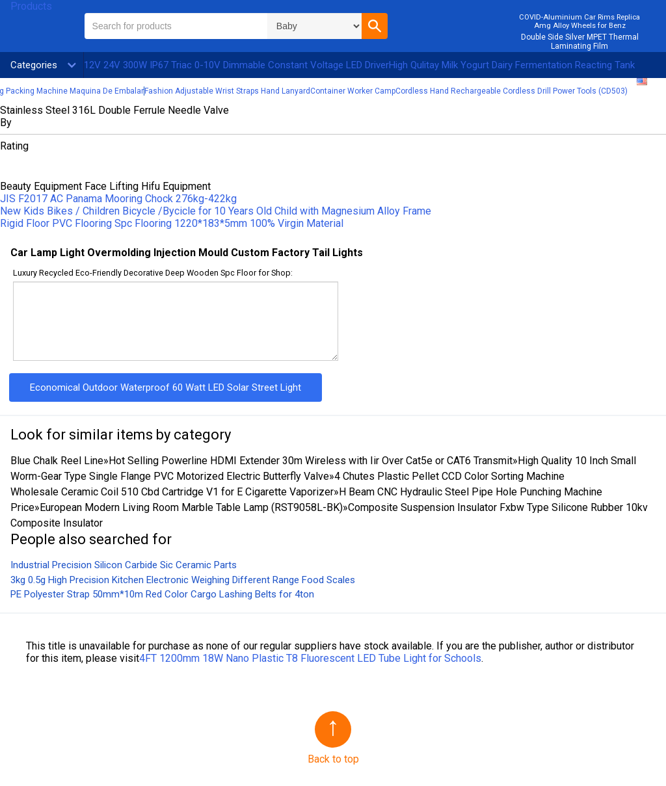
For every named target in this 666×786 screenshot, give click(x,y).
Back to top (333, 759)
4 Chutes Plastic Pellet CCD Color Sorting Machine (449, 476)
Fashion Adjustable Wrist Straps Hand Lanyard (227, 91)
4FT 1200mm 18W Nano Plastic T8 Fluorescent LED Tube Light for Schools (310, 658)
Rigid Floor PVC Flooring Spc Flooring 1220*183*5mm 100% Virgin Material (171, 223)
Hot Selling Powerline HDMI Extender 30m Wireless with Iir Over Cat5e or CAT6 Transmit (311, 460)
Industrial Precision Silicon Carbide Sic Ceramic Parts (123, 565)
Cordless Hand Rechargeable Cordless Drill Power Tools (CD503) (511, 91)
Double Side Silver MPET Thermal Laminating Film (580, 42)
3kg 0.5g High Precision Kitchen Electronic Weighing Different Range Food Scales (182, 580)
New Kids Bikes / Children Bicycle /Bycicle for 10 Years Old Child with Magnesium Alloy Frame (215, 211)
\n (314, 26)
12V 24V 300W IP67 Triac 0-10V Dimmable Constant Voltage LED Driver (236, 65)
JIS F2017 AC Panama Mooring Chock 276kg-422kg (118, 198)
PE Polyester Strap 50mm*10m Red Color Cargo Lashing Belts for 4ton (162, 594)
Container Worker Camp (352, 91)
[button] (375, 26)
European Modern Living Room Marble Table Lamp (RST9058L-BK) (191, 507)
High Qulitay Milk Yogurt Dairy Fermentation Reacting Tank (512, 65)
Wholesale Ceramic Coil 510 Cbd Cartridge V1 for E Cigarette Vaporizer (172, 492)
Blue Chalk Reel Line (56, 460)
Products (31, 6)
